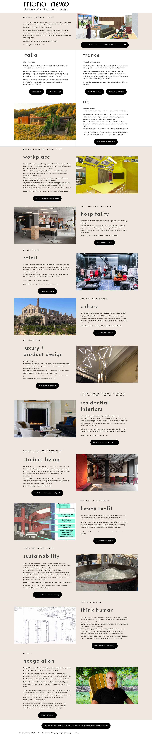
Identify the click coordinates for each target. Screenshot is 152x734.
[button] (105, 45)
